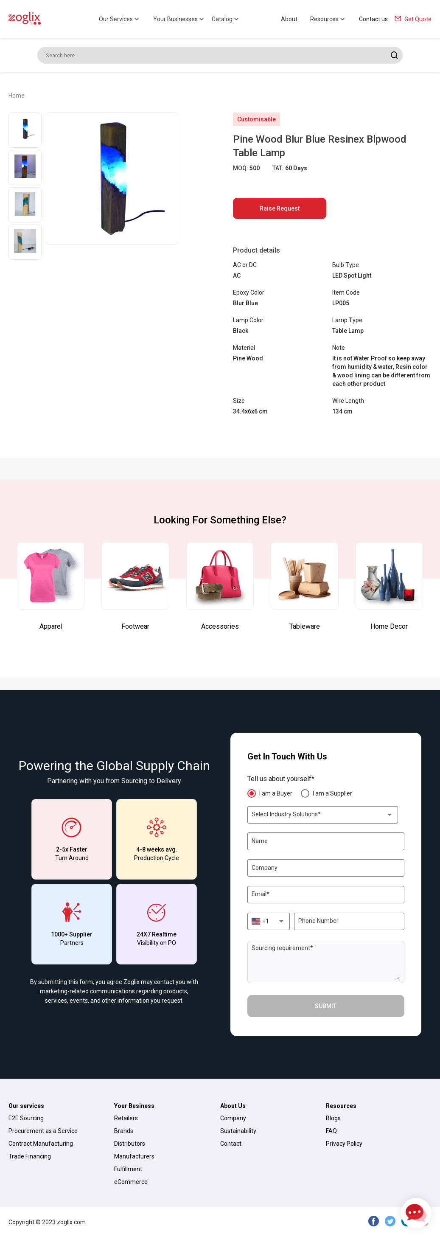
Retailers (126, 1118)
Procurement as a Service (43, 1130)
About (289, 19)
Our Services (119, 19)
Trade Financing (29, 1156)
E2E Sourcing (26, 1118)
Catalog (226, 19)
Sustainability (238, 1130)
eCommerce (131, 1181)
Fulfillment (128, 1169)
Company (233, 1118)
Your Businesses (179, 19)
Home (16, 95)
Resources (328, 19)
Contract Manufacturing (40, 1143)
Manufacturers (134, 1156)
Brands (123, 1130)
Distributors (129, 1143)
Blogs (333, 1118)
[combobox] (322, 814)
